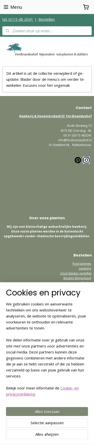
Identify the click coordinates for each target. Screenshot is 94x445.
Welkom (86, 324)
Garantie (85, 288)
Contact (86, 333)
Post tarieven (82, 264)
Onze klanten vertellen (76, 273)
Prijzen (86, 283)
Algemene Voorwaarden (74, 338)
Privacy (87, 328)
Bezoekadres (82, 297)
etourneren (84, 343)
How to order (82, 348)
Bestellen (46, 19)
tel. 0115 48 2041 (17, 19)
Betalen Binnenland (77, 278)
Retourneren (82, 292)
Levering (85, 268)
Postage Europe (80, 352)
